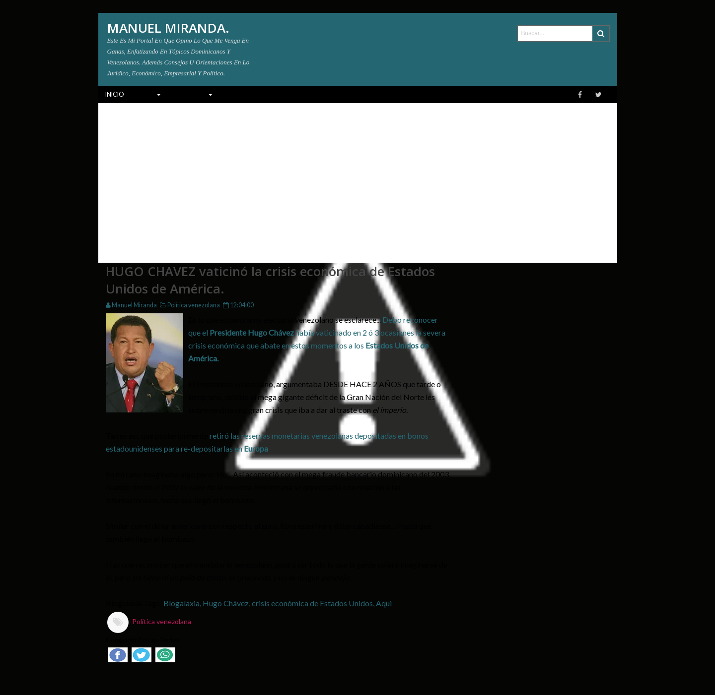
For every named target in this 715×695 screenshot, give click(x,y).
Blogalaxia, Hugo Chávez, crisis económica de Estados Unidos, (269, 603)
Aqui (384, 603)
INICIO (114, 94)
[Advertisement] (357, 177)
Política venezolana (189, 305)
